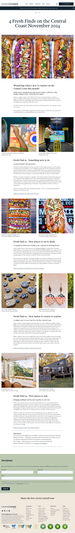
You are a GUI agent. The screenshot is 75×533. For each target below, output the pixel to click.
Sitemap (52, 515)
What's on (28, 510)
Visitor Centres (41, 508)
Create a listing (66, 513)
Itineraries (28, 513)
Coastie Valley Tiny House (19, 404)
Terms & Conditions (55, 510)
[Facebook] (4, 511)
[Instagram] (6, 511)
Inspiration (28, 511)
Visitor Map (41, 511)
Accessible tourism (42, 520)
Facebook (44, 443)
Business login (66, 511)
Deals (27, 520)
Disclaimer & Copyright (53, 512)
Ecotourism (41, 521)
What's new (28, 508)
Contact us (65, 508)
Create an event (66, 515)
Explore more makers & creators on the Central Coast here (27, 348)
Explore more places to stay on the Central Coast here (26, 427)
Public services (41, 515)
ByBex (15, 325)
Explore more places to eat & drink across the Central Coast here (28, 268)
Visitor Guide (41, 510)
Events (48, 4)
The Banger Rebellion (40, 248)
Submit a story (66, 516)
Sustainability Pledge (43, 518)
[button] (73, 8)
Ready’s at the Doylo (39, 168)
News (43, 4)
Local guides (29, 518)
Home (36, 12)
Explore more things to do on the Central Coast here (26, 193)
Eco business (66, 518)
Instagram (36, 443)
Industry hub (66, 510)
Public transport (42, 513)
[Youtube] (9, 511)
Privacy (52, 508)
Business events (66, 520)
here (36, 437)
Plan (27, 4)
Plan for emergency (42, 516)
